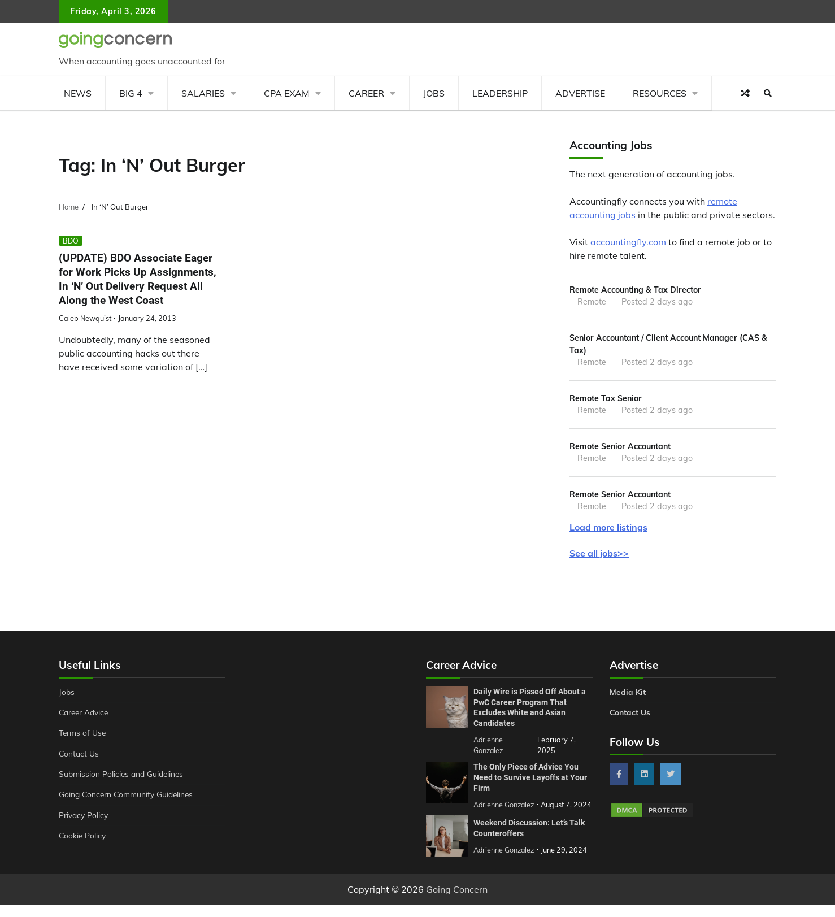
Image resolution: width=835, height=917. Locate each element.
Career (366, 93)
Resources (659, 93)
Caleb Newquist (85, 318)
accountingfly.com (628, 241)
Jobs (434, 93)
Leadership (500, 93)
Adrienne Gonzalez (504, 861)
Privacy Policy (84, 818)
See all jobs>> (599, 556)
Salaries (203, 93)
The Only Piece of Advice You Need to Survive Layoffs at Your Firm (530, 779)
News (78, 93)
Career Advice (85, 715)
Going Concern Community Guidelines (128, 798)
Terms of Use (83, 736)
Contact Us (79, 756)
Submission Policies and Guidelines (123, 777)
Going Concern (457, 901)
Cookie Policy (83, 838)
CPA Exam (287, 93)
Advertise (580, 93)
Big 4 (130, 93)
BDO (71, 240)
